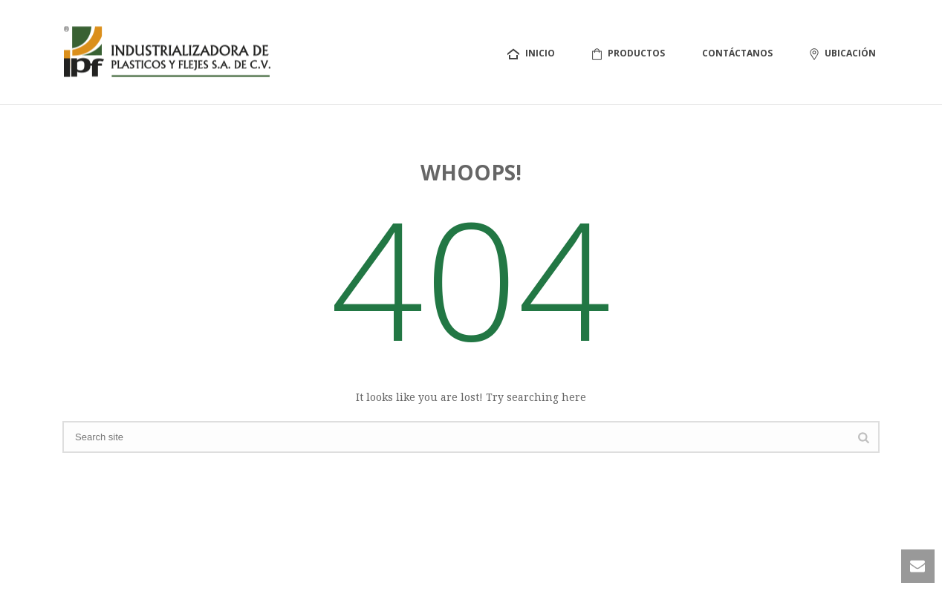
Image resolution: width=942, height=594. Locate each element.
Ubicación (843, 53)
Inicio (531, 53)
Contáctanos (737, 53)
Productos (628, 53)
